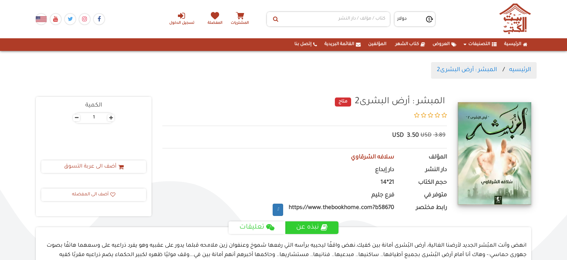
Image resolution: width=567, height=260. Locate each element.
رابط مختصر (431, 208)
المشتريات (240, 23)
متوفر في (435, 195)
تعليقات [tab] (256, 227)
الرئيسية (516, 44)
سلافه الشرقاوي (372, 158)
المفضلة (215, 23)
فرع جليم (382, 195)
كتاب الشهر (410, 44)
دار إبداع (384, 170)
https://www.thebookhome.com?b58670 (341, 208)
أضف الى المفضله (93, 194)
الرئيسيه (520, 70)
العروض (444, 44)
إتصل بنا (305, 44)
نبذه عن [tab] (312, 227)
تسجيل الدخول (182, 18)
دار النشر (436, 170)
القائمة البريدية (342, 44)
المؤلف (438, 158)
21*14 (387, 183)
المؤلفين (377, 44)
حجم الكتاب (432, 183)
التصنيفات (480, 44)
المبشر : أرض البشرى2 (467, 70)
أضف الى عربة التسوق (94, 167)
